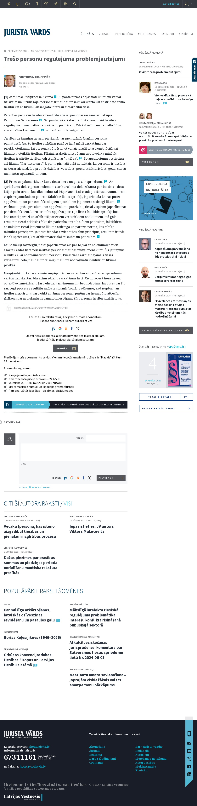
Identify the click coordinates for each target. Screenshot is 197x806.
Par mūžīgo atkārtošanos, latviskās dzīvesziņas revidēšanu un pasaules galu (29, 615)
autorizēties (171, 3)
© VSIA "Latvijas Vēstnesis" (109, 784)
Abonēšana (97, 746)
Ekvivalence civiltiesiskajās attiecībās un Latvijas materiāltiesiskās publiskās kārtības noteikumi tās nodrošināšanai (173, 308)
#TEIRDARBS (147, 34)
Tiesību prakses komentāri (85, 636)
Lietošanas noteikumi (151, 758)
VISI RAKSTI (165, 162)
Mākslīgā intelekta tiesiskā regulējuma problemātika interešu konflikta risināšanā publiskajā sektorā (95, 617)
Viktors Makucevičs (34, 77)
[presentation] (106, 468)
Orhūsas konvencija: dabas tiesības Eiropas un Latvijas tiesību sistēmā (29, 659)
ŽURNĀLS (87, 34)
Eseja (7, 604)
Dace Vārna (161, 82)
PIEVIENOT (106, 478)
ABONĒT (62, 348)
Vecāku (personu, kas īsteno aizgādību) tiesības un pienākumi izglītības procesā (30, 531)
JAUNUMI (167, 34)
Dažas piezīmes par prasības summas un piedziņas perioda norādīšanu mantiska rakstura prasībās (30, 565)
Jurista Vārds (147, 62)
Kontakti (141, 770)
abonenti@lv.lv (39, 746)
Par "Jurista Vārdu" (149, 746)
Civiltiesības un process (165, 330)
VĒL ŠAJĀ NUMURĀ (151, 52)
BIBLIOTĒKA (124, 34)
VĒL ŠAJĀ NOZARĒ (151, 229)
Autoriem (142, 755)
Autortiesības (145, 762)
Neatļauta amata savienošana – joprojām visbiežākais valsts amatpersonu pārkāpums (98, 680)
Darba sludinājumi (102, 758)
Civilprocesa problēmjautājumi (160, 72)
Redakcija (142, 750)
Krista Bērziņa (147, 123)
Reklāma (95, 755)
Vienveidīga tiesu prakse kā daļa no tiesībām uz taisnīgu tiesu (174, 99)
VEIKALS (104, 34)
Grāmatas (96, 762)
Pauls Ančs (161, 267)
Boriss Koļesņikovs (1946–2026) (32, 637)
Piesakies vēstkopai (166, 408)
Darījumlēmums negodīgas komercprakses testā (173, 279)
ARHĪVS (184, 34)
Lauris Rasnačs (163, 291)
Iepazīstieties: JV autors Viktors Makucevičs (92, 529)
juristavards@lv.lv (33, 766)
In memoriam (11, 631)
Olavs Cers (161, 239)
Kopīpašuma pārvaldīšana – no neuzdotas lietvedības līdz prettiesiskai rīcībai (173, 252)
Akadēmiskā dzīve (79, 604)
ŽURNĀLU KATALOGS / (162, 347)
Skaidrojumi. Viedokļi (74, 51)
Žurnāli (94, 750)
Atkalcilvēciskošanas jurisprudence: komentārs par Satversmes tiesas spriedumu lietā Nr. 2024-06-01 (96, 650)
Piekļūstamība (145, 766)
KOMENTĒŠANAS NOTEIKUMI (34, 487)
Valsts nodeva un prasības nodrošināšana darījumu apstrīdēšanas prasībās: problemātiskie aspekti (166, 136)
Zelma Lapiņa (164, 123)
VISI (68, 503)
